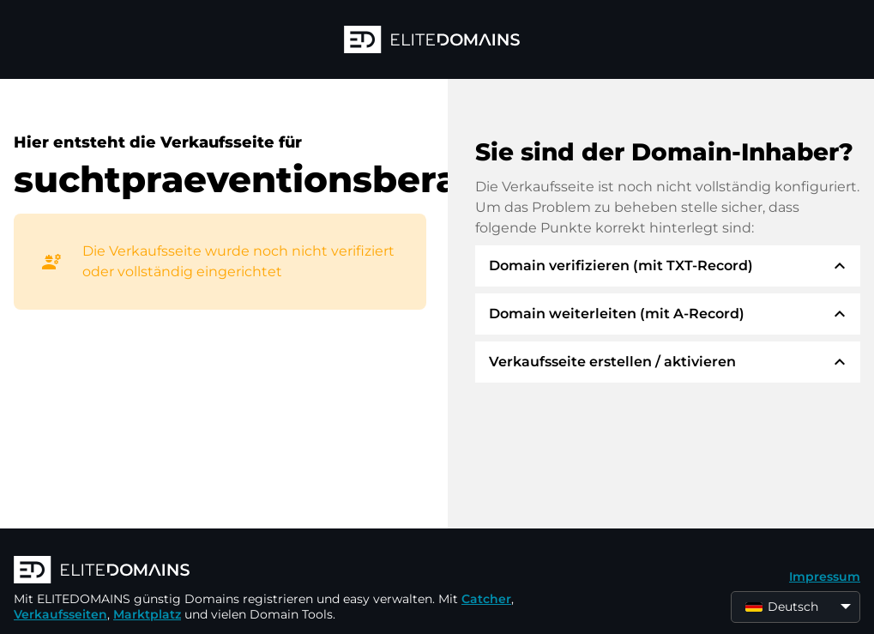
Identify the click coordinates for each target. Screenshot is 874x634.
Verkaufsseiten (60, 614)
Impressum (824, 576)
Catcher (486, 599)
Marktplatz (147, 614)
